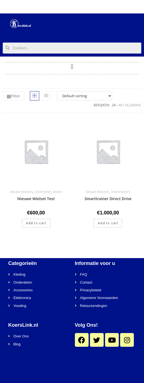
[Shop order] (84, 95)
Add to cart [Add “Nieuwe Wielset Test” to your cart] (36, 223)
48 (120, 105)
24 (114, 105)
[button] (72, 66)
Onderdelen (43, 191)
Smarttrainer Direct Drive (107, 198)
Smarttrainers (120, 191)
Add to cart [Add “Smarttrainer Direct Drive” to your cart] (108, 223)
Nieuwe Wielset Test (36, 198)
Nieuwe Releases (21, 191)
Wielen (57, 191)
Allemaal (133, 105)
